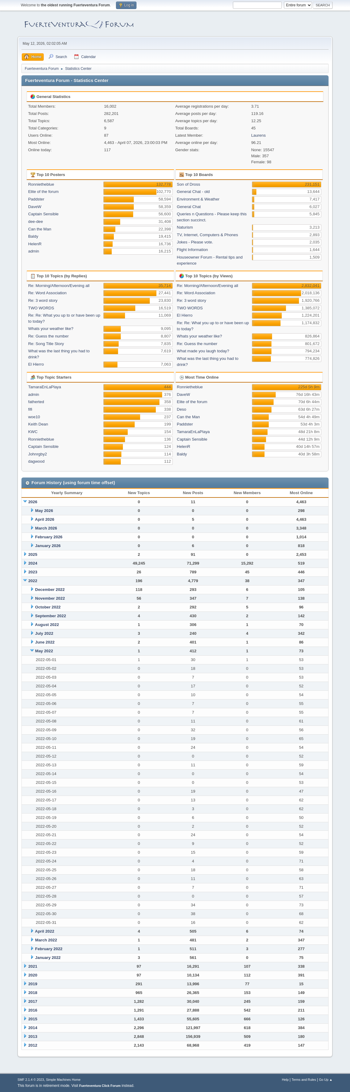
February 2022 (48, 949)
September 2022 (50, 616)
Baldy (33, 236)
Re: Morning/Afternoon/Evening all (58, 285)
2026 (32, 502)
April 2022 (44, 931)
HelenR (34, 244)
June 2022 (44, 642)
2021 (32, 966)
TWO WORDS (41, 308)
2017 (32, 1001)
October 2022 (47, 607)
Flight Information (192, 249)
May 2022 (44, 651)
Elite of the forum (43, 191)
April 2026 (44, 519)
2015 (32, 1019)
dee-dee (35, 221)
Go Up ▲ (325, 1079)
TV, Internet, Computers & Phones (207, 235)
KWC (32, 431)
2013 (32, 1036)
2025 (32, 554)
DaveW (34, 206)
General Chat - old (193, 191)
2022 (32, 581)
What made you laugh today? (203, 351)
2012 (32, 1045)
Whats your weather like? (50, 328)
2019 (32, 984)
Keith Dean (38, 424)
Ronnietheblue (41, 184)
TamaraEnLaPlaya (44, 387)
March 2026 (46, 528)
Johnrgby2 (37, 454)
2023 (32, 572)
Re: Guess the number (48, 336)
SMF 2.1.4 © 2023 (31, 1079)
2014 (32, 1027)
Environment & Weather (198, 199)
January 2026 (47, 545)
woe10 (34, 417)
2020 (32, 975)
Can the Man (39, 229)
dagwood (36, 461)
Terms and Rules (304, 1079)
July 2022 (44, 633)
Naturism (185, 227)
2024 (32, 563)
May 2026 (44, 510)
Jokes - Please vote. (195, 242)
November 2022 (50, 598)
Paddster (36, 199)
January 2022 (47, 957)
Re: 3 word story (42, 300)
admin (33, 251)
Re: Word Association (47, 293)
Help (285, 1079)
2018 (32, 992)
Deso (181, 409)
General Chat (189, 206)
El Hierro (36, 364)
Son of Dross (188, 184)
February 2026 (48, 537)
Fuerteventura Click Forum (99, 1085)
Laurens (258, 135)
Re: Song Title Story (46, 343)
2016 (32, 1010)
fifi (30, 409)
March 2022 (46, 940)
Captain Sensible (43, 214)
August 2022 (47, 624)
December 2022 (50, 589)
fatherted (36, 401)
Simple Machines (58, 1079)
